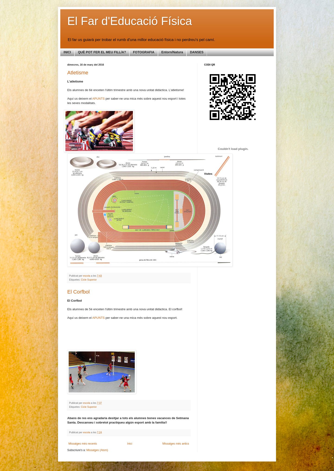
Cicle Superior (89, 279)
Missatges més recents (82, 443)
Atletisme (77, 73)
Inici (129, 443)
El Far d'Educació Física (129, 21)
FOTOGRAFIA (143, 52)
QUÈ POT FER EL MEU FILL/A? (102, 52)
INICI (67, 52)
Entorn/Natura (172, 52)
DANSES (196, 52)
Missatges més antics (175, 443)
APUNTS (99, 98)
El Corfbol (78, 292)
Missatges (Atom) (97, 450)
